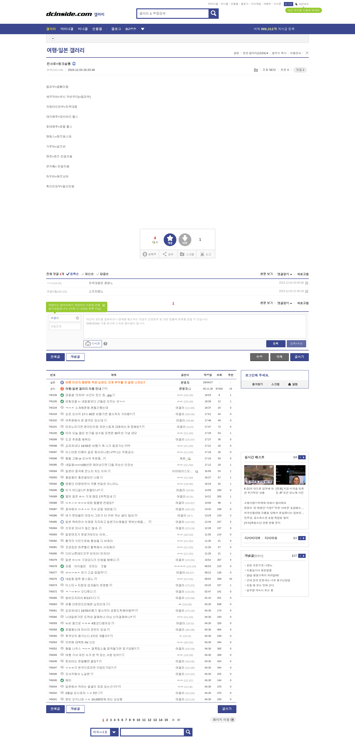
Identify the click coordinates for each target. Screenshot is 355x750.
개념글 (75, 357)
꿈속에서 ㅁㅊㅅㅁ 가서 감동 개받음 (86, 509)
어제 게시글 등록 (274, 29)
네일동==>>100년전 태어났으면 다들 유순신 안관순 (97, 465)
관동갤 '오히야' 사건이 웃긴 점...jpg (86, 395)
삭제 (306, 283)
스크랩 (256, 70)
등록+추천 (296, 343)
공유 (168, 254)
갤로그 (244, 3)
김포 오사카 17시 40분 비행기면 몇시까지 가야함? (96, 414)
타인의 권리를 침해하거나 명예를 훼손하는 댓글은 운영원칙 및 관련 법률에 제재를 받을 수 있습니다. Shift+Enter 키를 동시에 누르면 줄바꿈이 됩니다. (147, 321)
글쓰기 (299, 357)
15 (166, 720)
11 (144, 720)
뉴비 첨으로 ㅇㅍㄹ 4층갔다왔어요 (85, 623)
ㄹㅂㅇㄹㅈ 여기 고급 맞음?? (81, 572)
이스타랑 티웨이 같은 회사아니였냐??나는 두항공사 (97, 452)
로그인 (288, 4)
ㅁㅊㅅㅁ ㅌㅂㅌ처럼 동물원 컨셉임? (87, 503)
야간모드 (302, 4)
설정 (236, 53)
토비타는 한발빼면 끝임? (79, 661)
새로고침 (303, 274)
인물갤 (234, 3)
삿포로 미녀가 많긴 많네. (79, 528)
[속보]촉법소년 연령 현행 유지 (262, 523)
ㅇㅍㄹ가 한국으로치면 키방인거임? (86, 667)
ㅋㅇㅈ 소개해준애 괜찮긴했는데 (84, 408)
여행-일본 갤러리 (65, 50)
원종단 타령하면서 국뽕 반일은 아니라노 (89, 484)
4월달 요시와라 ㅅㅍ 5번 (79, 693)
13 (155, 720)
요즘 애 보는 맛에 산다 (260, 585)
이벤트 (267, 3)
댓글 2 (300, 70)
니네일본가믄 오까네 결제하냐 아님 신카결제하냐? (96, 617)
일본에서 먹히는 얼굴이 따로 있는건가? (89, 686)
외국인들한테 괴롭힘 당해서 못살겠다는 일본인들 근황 (275, 513)
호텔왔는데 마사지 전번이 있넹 (83, 629)
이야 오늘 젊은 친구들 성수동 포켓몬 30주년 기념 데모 (98, 433)
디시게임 (256, 3)
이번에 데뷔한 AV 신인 (77, 642)
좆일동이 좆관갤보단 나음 (79, 477)
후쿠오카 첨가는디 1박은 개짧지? (84, 636)
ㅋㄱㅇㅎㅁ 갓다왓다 (76, 591)
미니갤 (224, 3)
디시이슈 (271, 538)
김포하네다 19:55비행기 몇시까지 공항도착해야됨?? (97, 610)
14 (161, 720)
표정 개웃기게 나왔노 (260, 565)
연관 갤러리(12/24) (255, 53)
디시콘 (277, 3)
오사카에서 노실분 (75, 674)
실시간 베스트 (254, 457)
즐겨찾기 (257, 384)
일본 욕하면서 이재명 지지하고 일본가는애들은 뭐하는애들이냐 (104, 522)
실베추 (149, 254)
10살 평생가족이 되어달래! (263, 575)
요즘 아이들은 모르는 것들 (83, 566)
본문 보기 (266, 274)
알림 (293, 384)
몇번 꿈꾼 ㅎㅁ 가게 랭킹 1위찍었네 (86, 496)
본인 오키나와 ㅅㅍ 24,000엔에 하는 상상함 (91, 699)
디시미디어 (252, 538)
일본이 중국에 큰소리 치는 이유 (83, 471)
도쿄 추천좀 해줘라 (75, 439)
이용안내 (295, 53)
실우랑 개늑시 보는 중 (260, 590)
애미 (65, 680)
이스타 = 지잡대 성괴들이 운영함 (84, 585)
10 (138, 720)
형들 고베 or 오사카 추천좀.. (81, 458)
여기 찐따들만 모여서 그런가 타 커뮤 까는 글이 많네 (97, 515)
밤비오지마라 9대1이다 (78, 598)
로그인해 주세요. (257, 375)
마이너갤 (213, 3)
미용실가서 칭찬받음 (259, 570)
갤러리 (51, 29)
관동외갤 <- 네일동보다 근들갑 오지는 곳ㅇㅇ (92, 401)
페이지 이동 (223, 719)
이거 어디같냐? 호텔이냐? (80, 490)
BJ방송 (131, 29)
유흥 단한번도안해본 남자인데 (82, 604)
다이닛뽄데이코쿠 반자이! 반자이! (85, 553)
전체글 (55, 357)
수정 (259, 357)
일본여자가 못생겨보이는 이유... (84, 534)
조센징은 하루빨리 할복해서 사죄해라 (87, 547)
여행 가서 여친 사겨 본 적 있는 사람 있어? (90, 655)
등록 (275, 343)
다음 (173, 719)
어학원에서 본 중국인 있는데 (81, 420)
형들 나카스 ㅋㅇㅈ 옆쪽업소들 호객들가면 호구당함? (98, 648)
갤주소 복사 (279, 53)
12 (149, 720)
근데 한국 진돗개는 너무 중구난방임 (268, 580)
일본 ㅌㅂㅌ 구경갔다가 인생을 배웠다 (88, 560)
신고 (205, 254)
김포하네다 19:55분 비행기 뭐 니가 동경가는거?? (95, 446)
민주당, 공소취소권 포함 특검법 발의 (266, 518)
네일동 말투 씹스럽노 (77, 579)
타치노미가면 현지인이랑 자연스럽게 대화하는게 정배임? (100, 427)
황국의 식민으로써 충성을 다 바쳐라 (86, 541)
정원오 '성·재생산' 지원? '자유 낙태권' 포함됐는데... (275, 508)
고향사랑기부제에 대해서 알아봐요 (265, 503)
